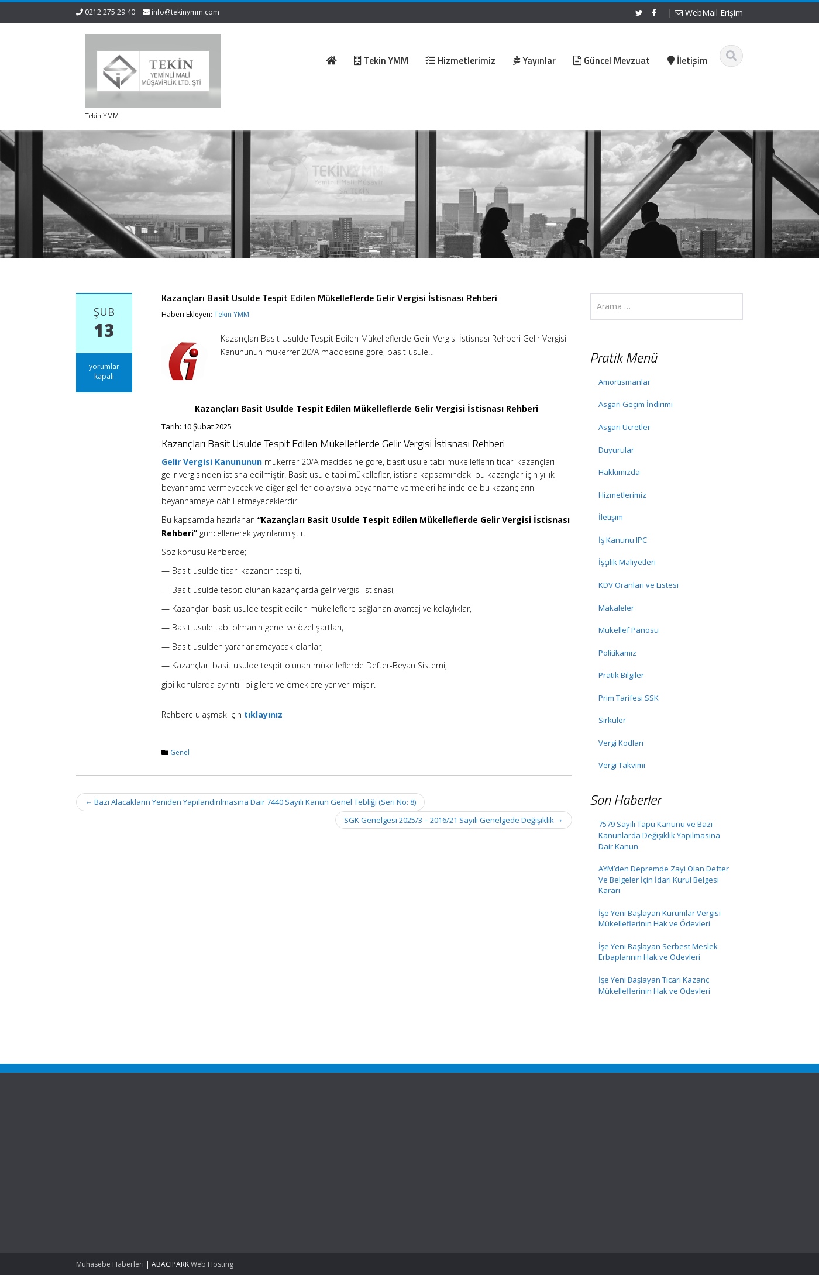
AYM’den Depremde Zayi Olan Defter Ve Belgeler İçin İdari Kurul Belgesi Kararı (663, 879)
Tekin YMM (231, 314)
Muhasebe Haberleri (110, 1264)
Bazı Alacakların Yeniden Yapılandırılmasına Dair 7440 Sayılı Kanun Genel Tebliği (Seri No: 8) (250, 802)
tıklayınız (263, 714)
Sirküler (612, 720)
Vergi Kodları (621, 743)
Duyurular (616, 449)
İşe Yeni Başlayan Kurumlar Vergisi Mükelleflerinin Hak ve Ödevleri (659, 918)
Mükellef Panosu (628, 630)
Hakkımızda (619, 472)
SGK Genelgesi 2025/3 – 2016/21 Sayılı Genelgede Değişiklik (453, 820)
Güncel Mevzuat (404, 1169)
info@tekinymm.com (185, 12)
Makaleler (616, 607)
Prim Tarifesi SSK (628, 697)
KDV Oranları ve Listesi (638, 585)
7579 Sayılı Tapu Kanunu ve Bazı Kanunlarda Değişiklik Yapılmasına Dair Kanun (659, 835)
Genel (180, 752)
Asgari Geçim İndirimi (635, 404)
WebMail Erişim (709, 12)
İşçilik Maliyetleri (627, 562)
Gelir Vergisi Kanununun (211, 461)
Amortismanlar (624, 382)
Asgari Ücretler (624, 427)
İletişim (610, 517)
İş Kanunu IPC (622, 540)
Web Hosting (212, 1264)
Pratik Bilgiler (621, 675)
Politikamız (617, 652)
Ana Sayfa (394, 1137)
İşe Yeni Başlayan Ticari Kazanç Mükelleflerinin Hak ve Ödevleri (654, 985)
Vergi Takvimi (621, 765)
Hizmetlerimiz (622, 495)
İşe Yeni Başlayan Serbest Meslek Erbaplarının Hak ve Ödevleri (658, 952)
